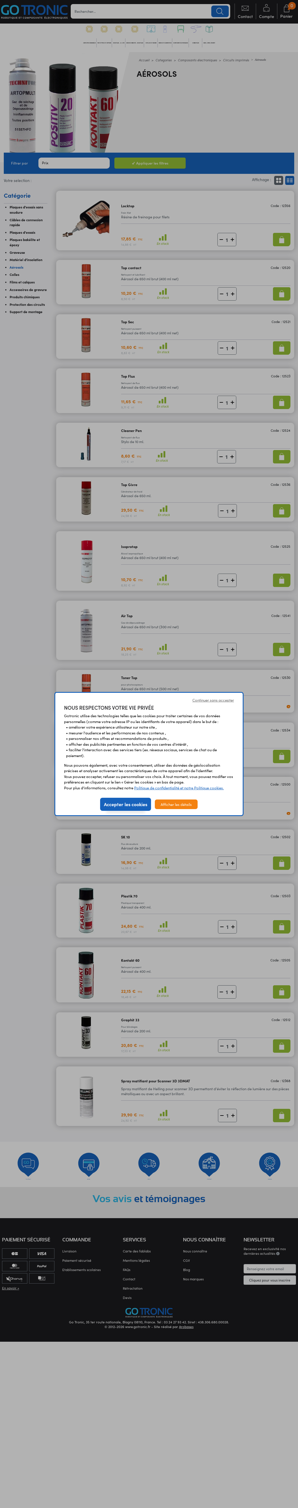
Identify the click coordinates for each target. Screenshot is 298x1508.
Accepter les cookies (125, 804)
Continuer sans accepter (213, 700)
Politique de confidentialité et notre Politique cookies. (179, 787)
